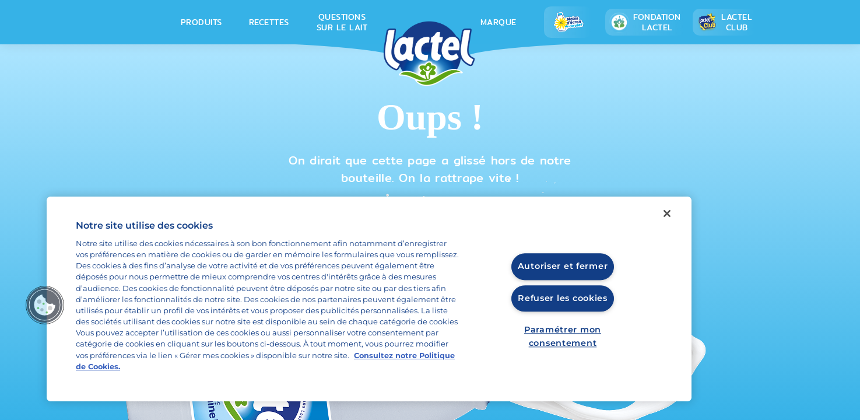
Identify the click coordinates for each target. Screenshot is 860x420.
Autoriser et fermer (563, 266)
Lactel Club (724, 22)
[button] (45, 305)
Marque (498, 22)
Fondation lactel (645, 22)
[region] (369, 299)
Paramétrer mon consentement (562, 336)
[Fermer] (667, 213)
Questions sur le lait (342, 22)
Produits (201, 22)
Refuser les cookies (563, 298)
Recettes (269, 22)
